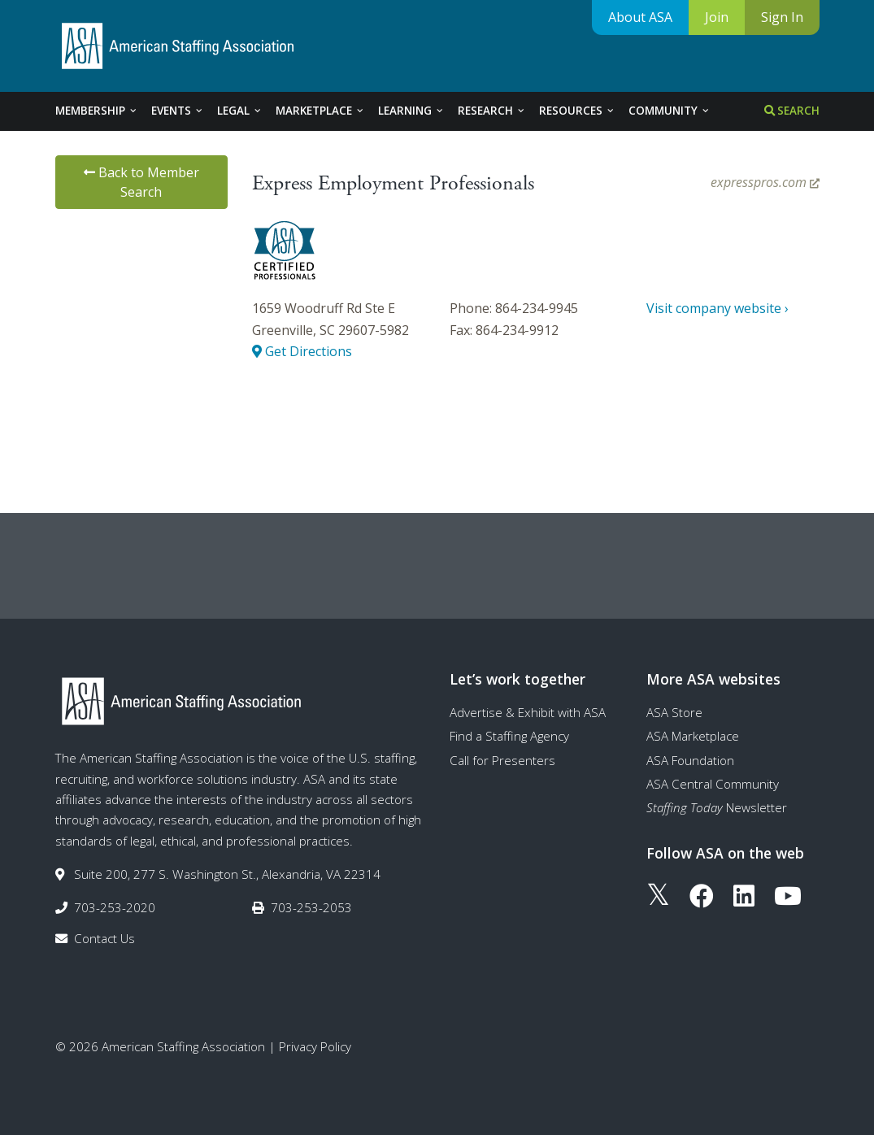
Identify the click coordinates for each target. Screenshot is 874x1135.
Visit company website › (717, 308)
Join (716, 17)
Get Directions (302, 351)
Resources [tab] (577, 110)
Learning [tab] (411, 110)
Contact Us (104, 938)
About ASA (640, 17)
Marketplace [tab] (320, 110)
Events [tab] (177, 110)
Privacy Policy (315, 1046)
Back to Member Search (141, 182)
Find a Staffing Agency (509, 736)
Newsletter (716, 807)
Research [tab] (492, 110)
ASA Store (674, 712)
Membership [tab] (96, 110)
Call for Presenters (502, 760)
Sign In (782, 17)
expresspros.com (765, 182)
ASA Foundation (690, 760)
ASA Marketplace (692, 736)
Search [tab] (792, 110)
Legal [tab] (240, 110)
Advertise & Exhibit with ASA (528, 712)
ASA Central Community (712, 784)
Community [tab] (669, 110)
